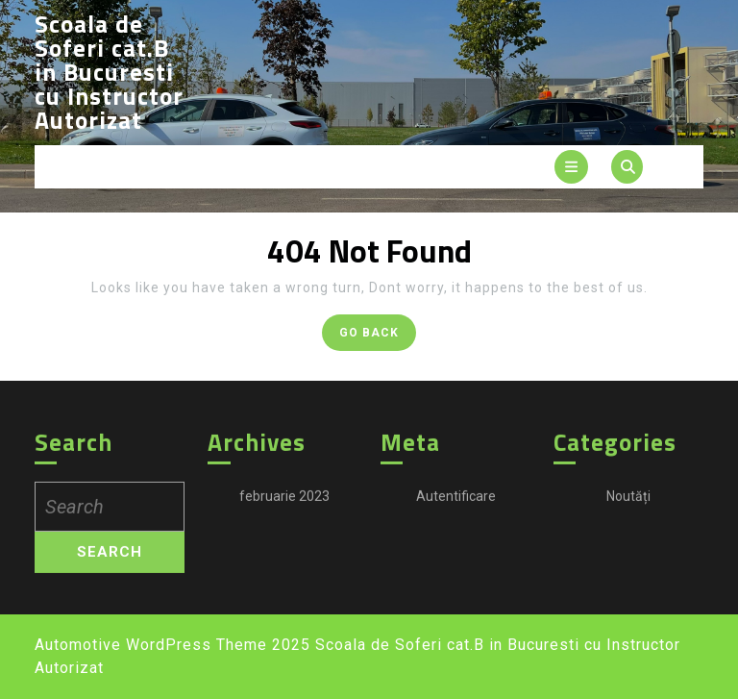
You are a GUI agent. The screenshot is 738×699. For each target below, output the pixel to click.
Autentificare (456, 506)
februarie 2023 (284, 506)
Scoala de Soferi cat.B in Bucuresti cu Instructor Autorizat (109, 72)
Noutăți (628, 506)
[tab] (571, 167)
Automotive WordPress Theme (151, 645)
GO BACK (377, 336)
